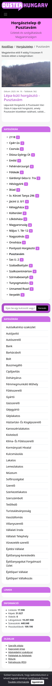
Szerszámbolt (14, 498)
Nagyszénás (16, 236)
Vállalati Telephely (17, 536)
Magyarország (18, 225)
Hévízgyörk (16, 184)
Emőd (12, 160)
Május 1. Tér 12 (18, 230)
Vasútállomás (14, 517)
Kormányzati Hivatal (18, 447)
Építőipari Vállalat (17, 572)
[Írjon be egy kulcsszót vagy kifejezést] (20, 308)
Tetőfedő (11, 504)
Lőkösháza (16, 219)
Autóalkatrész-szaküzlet (20, 327)
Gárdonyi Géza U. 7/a (22, 178)
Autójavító (12, 333)
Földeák (14, 172)
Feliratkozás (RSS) (17, 662)
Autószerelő (13, 340)
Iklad (12, 189)
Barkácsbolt (13, 352)
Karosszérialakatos (17, 428)
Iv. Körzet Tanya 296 (21, 195)
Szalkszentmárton (20, 271)
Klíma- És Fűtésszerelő (20, 441)
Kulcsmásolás (14, 454)
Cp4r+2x (14, 143)
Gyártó (10, 397)
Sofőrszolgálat (15, 479)
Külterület (15, 213)
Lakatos (11, 460)
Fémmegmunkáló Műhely (22, 384)
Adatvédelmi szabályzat (20, 652)
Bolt (8, 359)
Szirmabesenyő (18, 277)
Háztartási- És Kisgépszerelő (23, 422)
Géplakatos (13, 416)
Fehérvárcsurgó (19, 166)
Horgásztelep (24, 46)
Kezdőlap (7, 46)
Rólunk (12, 658)
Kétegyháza (16, 207)
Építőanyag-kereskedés (20, 555)
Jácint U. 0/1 (16, 201)
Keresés (42, 308)
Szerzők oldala (15, 645)
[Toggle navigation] (5, 14)
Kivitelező (12, 435)
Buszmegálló (14, 365)
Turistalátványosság (18, 511)
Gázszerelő (13, 403)
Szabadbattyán (18, 265)
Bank (9, 346)
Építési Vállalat (15, 549)
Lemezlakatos (14, 466)
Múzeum (11, 473)
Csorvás (14, 149)
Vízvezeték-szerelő (17, 542)
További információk (18, 682)
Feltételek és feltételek (20, 655)
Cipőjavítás (13, 371)
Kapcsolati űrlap (16, 648)
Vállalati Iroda (14, 530)
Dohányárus (13, 378)
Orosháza (15, 242)
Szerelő (10, 485)
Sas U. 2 (14, 259)
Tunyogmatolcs (19, 283)
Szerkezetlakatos (16, 492)
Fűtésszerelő (14, 390)
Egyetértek (37, 682)
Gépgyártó (12, 409)
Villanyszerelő (14, 523)
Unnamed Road (19, 289)
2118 (12, 137)
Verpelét (14, 295)
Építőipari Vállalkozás (19, 578)
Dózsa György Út (19, 154)
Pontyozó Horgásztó (22, 248)
